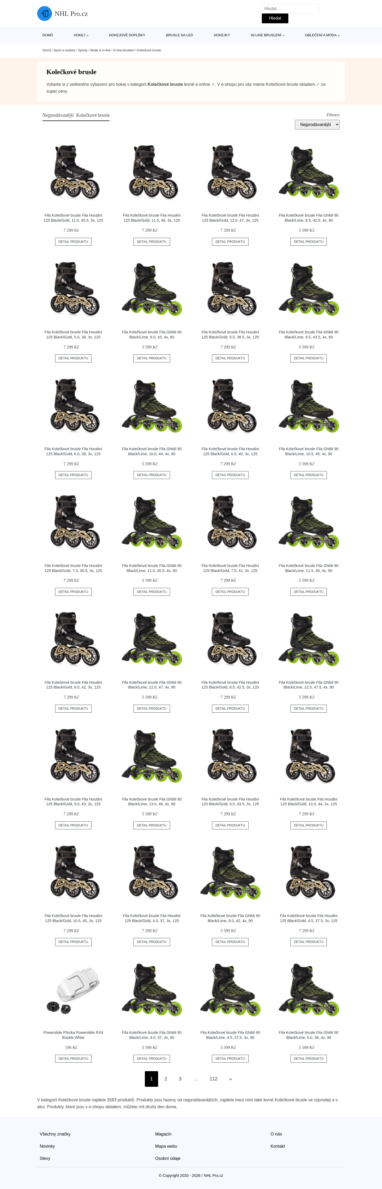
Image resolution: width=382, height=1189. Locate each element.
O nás (276, 1134)
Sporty (83, 50)
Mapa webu (166, 1146)
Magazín (163, 1134)
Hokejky (222, 35)
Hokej (79, 35)
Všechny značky (55, 1134)
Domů (47, 35)
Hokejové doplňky (127, 35)
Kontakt (278, 1146)
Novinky (47, 1146)
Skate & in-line (100, 50)
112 (214, 1078)
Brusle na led (179, 35)
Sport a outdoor (65, 50)
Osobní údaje (167, 1158)
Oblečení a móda (321, 35)
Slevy (45, 1158)
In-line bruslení (266, 35)
